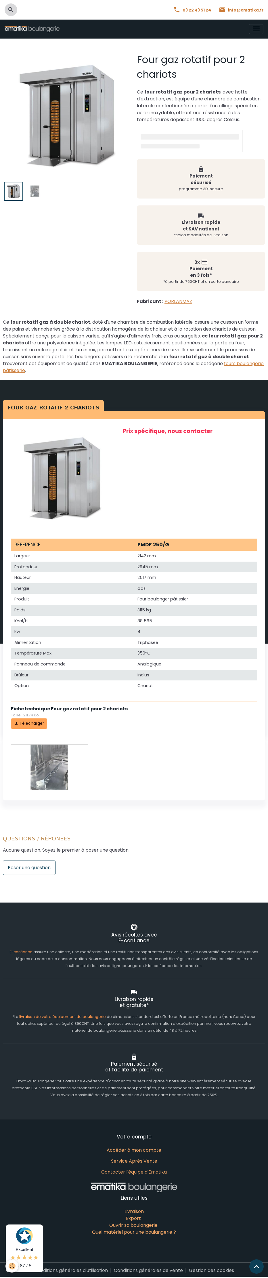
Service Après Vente (134, 1160)
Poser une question (29, 867)
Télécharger (29, 723)
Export (133, 1217)
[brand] (33, 29)
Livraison (134, 1211)
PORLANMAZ (178, 301)
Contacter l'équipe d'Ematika (134, 1171)
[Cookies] (12, 1266)
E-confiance (21, 951)
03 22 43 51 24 (192, 10)
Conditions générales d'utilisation (71, 1269)
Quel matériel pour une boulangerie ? (134, 1231)
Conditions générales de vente (148, 1269)
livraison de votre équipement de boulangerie (62, 1016)
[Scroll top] (256, 1266)
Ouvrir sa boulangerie (133, 1224)
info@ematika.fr (241, 10)
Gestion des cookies (211, 1269)
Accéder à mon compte (134, 1149)
